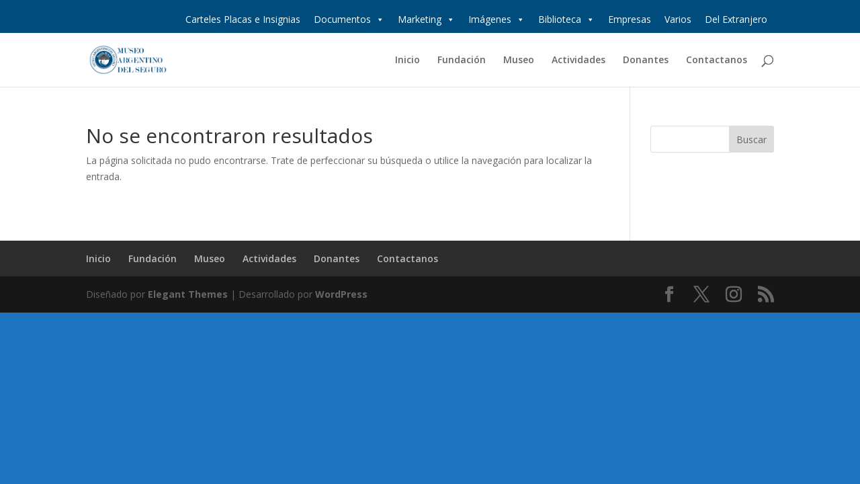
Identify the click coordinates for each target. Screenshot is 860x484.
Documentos (349, 19)
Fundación (461, 60)
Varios (677, 19)
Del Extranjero (736, 19)
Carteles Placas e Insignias (242, 19)
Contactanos (716, 60)
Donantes (646, 60)
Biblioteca (566, 19)
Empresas (629, 19)
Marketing (426, 19)
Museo (518, 60)
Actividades (578, 60)
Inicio (407, 60)
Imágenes (496, 19)
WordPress (341, 294)
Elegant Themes (188, 294)
